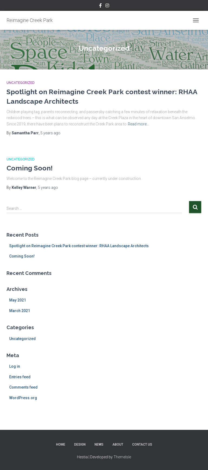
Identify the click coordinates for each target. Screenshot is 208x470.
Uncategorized (20, 83)
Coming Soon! (29, 168)
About (117, 444)
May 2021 (17, 300)
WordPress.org (23, 398)
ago (50, 133)
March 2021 (19, 311)
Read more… (138, 124)
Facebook (100, 6)
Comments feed (23, 387)
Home (60, 444)
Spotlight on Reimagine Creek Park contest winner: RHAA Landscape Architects (79, 246)
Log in (14, 366)
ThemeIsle (122, 457)
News (99, 444)
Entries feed (20, 377)
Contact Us (142, 444)
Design (80, 444)
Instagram (107, 6)
